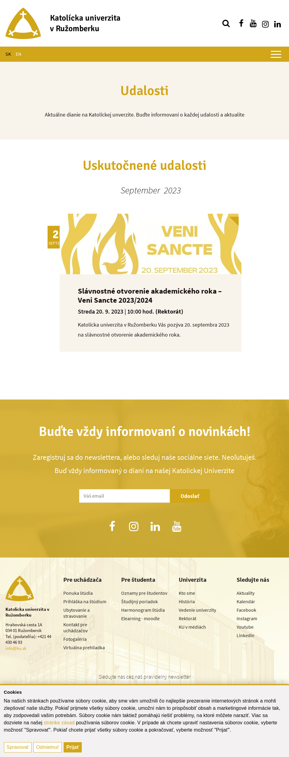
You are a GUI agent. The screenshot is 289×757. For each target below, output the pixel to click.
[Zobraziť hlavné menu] (276, 54)
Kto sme (187, 593)
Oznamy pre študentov (144, 593)
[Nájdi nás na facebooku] (241, 23)
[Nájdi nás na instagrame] (265, 23)
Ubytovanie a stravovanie (76, 613)
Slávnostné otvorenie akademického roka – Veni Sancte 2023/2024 (150, 295)
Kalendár (246, 601)
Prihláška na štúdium (84, 601)
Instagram (247, 618)
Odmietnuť (47, 747)
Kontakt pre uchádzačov (75, 627)
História (187, 601)
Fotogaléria (75, 639)
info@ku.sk (15, 648)
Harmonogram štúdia (143, 610)
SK (8, 54)
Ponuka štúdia (78, 593)
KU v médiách (192, 627)
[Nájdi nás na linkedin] (277, 23)
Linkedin (245, 635)
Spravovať (18, 747)
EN (18, 54)
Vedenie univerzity (197, 610)
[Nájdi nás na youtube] (253, 23)
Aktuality (245, 593)
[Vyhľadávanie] (226, 23)
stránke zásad (59, 722)
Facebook (246, 610)
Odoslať (190, 495)
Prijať (72, 747)
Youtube (245, 627)
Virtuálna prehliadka (84, 647)
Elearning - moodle (140, 618)
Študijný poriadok (139, 601)
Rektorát (187, 618)
